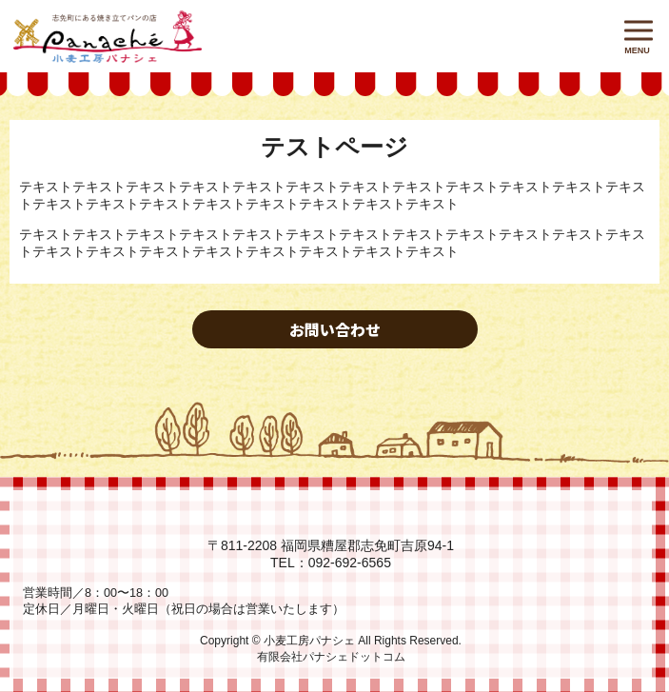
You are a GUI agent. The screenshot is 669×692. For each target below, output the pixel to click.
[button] (638, 30)
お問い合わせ (335, 329)
